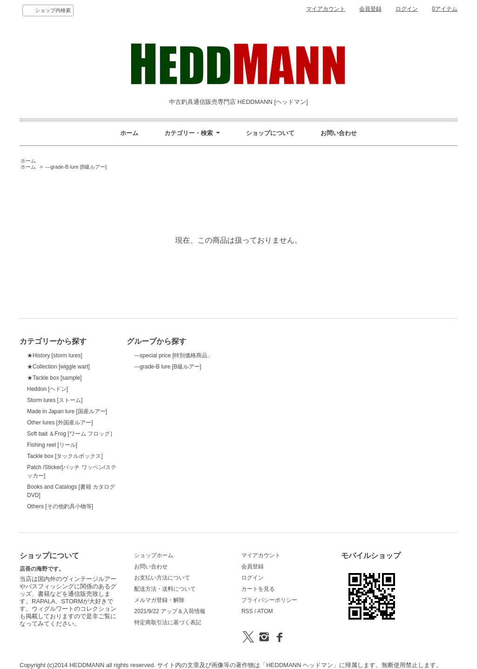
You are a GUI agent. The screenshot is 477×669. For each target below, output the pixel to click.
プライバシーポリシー (269, 600)
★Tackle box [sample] (54, 378)
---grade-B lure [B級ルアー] (76, 167)
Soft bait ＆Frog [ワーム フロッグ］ (71, 433)
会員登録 (370, 9)
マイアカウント (325, 9)
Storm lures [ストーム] (54, 400)
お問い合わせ (338, 133)
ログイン (406, 9)
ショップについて (270, 133)
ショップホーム (153, 555)
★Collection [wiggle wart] (58, 366)
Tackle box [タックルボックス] (65, 456)
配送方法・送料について (165, 589)
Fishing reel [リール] (52, 445)
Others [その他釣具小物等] (60, 506)
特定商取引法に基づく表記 (167, 622)
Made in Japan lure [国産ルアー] (67, 411)
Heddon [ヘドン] (47, 389)
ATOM (265, 611)
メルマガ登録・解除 (159, 600)
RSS (247, 611)
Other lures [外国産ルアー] (60, 422)
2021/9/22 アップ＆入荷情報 (169, 611)
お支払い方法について (162, 577)
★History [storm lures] (54, 355)
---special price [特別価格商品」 (173, 355)
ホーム (129, 133)
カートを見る (258, 589)
